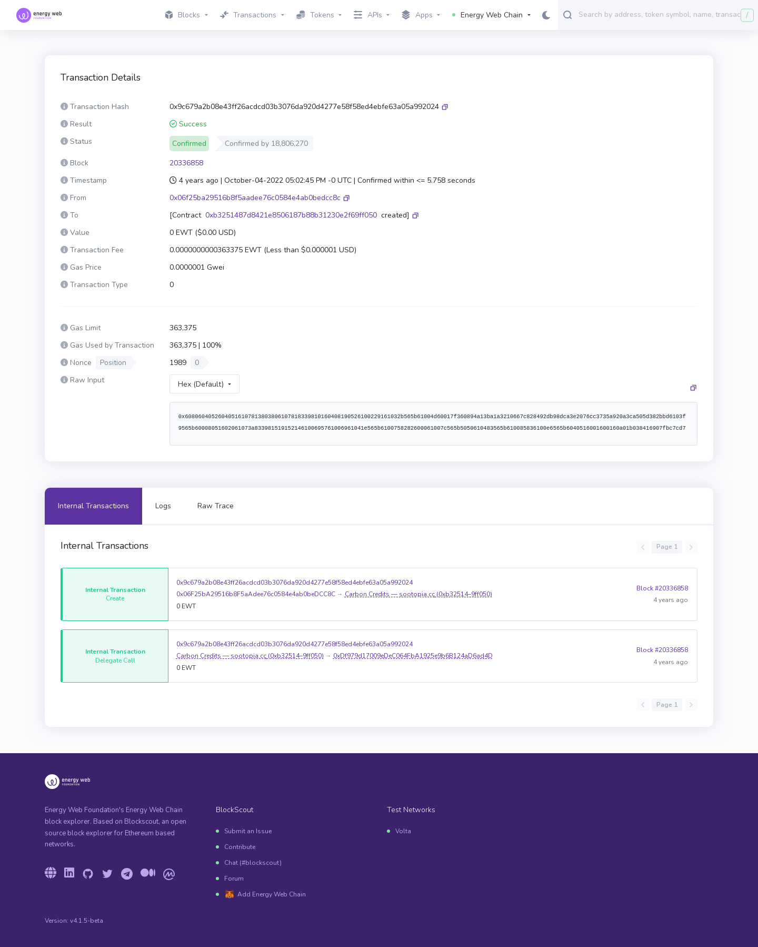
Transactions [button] (248, 15)
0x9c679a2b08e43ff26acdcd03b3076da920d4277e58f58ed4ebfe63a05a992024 (294, 582)
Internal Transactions (93, 506)
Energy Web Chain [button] (487, 15)
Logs (163, 506)
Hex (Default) (201, 384)
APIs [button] (368, 15)
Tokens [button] (315, 15)
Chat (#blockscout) (253, 863)
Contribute (239, 847)
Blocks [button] (182, 15)
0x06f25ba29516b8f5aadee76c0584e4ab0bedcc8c (255, 198)
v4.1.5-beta (86, 920)
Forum (234, 878)
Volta (403, 831)
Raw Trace (215, 506)
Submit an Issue (248, 831)
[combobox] (666, 14)
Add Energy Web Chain (271, 894)
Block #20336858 (662, 594)
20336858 (186, 163)
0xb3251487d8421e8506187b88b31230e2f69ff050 (291, 215)
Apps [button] (417, 15)
